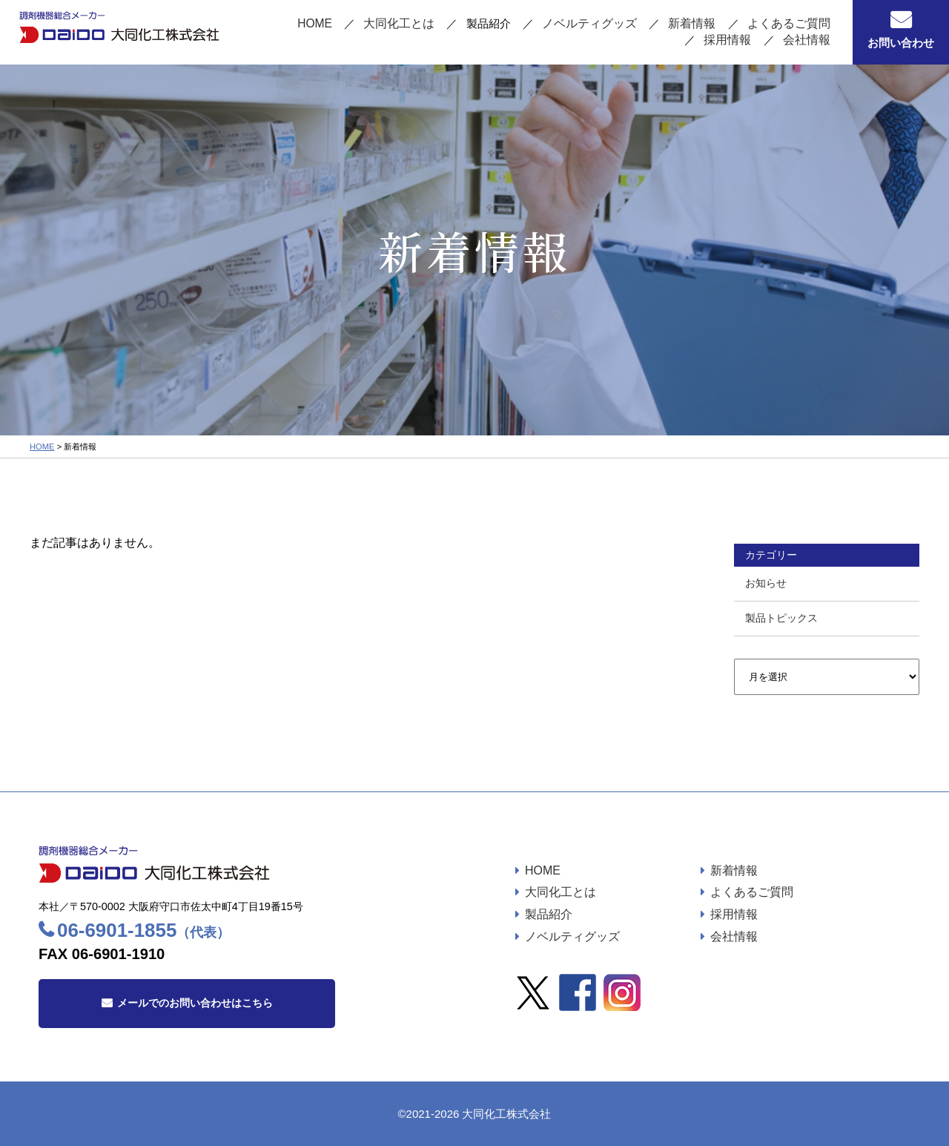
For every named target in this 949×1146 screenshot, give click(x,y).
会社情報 (808, 39)
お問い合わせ (900, 42)
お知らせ (766, 583)
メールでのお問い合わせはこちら (195, 1003)
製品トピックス (781, 618)
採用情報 (808, 25)
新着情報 (623, 25)
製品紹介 (548, 914)
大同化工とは (341, 25)
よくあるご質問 (716, 25)
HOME (260, 25)
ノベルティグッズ (525, 25)
